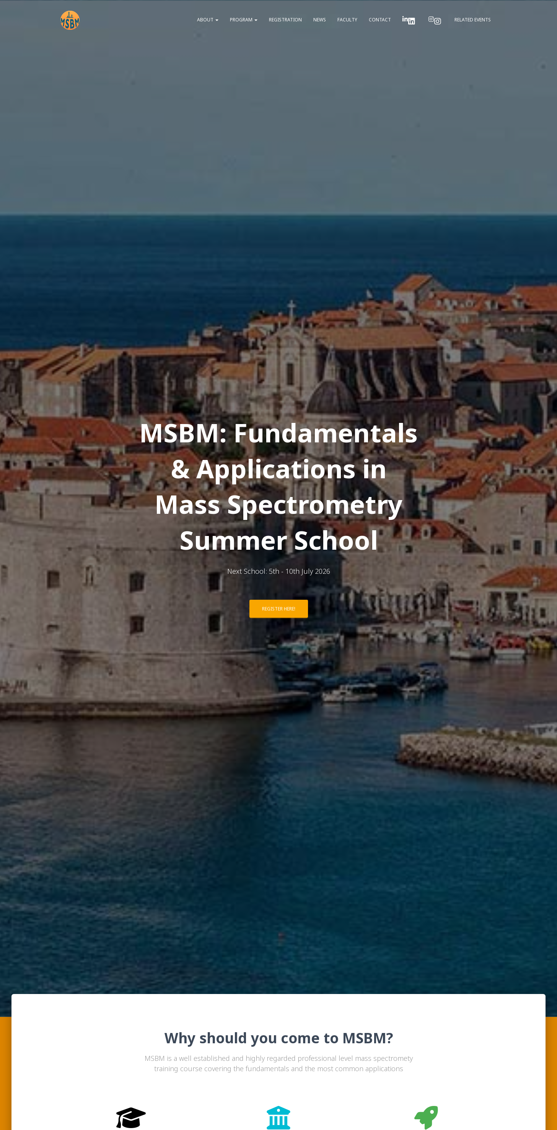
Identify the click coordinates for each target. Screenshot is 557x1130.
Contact (380, 19)
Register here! (278, 608)
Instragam (437, 21)
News (319, 19)
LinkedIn (411, 21)
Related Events (472, 19)
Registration (285, 19)
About (207, 19)
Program (243, 19)
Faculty (347, 19)
